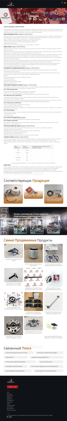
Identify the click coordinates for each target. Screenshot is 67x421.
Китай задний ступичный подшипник (45, 371)
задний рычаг (9, 357)
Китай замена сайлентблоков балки (15, 362)
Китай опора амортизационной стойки (16, 352)
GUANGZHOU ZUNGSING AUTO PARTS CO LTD (19, 63)
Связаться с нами (12, 386)
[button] (61, 194)
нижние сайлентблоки (46, 362)
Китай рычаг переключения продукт (47, 352)
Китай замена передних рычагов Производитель (44, 366)
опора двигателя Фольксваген (14, 366)
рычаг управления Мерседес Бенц (15, 371)
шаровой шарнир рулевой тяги (40, 357)
